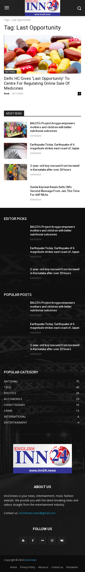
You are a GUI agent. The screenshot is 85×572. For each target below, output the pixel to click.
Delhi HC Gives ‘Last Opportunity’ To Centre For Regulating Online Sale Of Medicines (37, 83)
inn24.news (30, 560)
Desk (6, 93)
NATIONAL (10, 71)
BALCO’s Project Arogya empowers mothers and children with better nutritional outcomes (52, 127)
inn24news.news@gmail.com (37, 513)
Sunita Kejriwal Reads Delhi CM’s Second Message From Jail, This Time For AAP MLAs (55, 191)
